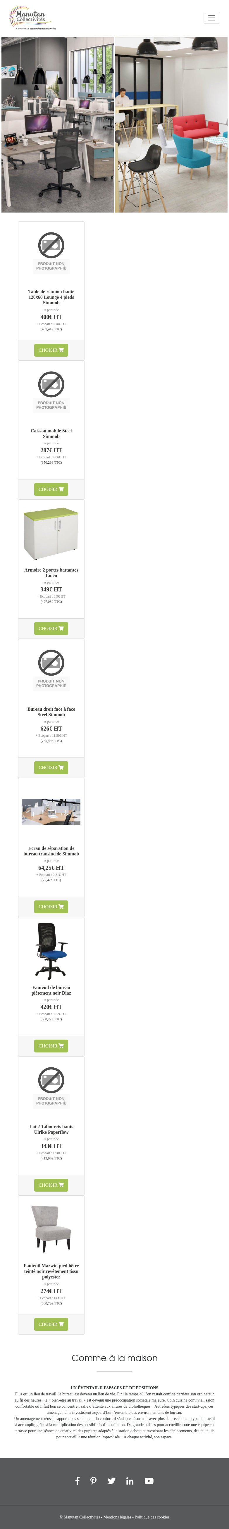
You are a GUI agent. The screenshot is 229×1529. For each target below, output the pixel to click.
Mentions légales (117, 1517)
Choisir (51, 350)
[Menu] (212, 18)
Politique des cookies (152, 1517)
